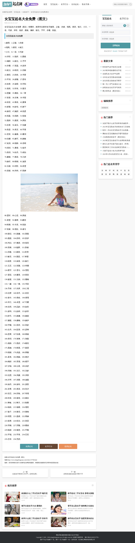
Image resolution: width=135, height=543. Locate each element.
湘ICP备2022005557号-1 (92, 537)
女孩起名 (105, 108)
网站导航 (59, 535)
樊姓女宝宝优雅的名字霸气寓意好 (114, 134)
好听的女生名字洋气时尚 (111, 87)
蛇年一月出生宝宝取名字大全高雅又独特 (115, 130)
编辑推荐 (108, 101)
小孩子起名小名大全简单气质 (113, 151)
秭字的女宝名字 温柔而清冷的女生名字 (81, 518)
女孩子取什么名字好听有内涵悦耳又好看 (115, 123)
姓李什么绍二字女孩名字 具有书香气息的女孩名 (34, 518)
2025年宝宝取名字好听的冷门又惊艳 (115, 127)
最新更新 (64, 535)
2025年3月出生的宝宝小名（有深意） (115, 154)
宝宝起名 (54, 4)
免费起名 (29, 446)
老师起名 (68, 446)
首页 (45, 4)
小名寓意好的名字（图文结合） (114, 137)
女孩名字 (25, 12)
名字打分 (64, 4)
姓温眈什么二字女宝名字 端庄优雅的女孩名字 (34, 493)
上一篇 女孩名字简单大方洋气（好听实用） (25, 473)
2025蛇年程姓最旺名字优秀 (111, 70)
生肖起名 (75, 4)
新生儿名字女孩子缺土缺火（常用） (115, 144)
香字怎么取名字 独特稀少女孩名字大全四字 (81, 506)
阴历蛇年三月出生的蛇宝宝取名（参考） (115, 147)
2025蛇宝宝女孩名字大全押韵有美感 (115, 140)
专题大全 (70, 535)
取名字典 (85, 4)
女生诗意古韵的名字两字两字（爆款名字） (111, 81)
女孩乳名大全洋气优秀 (110, 74)
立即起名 (116, 45)
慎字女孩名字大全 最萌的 (31, 506)
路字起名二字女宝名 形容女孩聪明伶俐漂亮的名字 (81, 493)
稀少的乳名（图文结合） (111, 91)
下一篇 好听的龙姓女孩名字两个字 (73, 473)
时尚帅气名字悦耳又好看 (111, 67)
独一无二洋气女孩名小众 (111, 84)
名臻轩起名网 (7, 12)
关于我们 (76, 535)
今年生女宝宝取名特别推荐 (111, 77)
